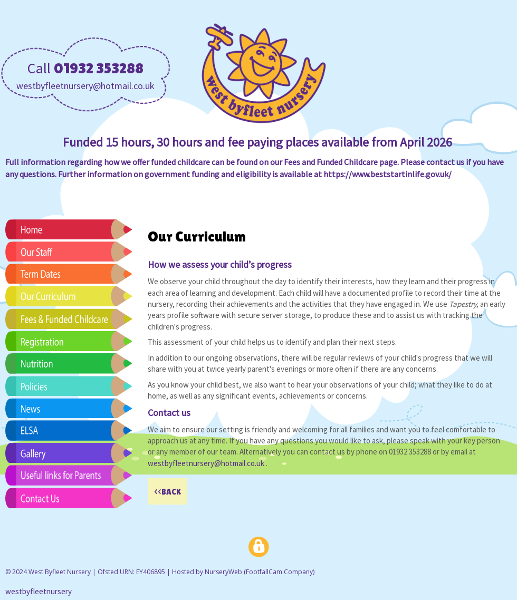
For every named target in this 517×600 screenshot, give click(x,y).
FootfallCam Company (279, 571)
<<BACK (167, 491)
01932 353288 (98, 68)
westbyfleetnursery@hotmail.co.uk (85, 86)
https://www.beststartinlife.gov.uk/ (387, 174)
